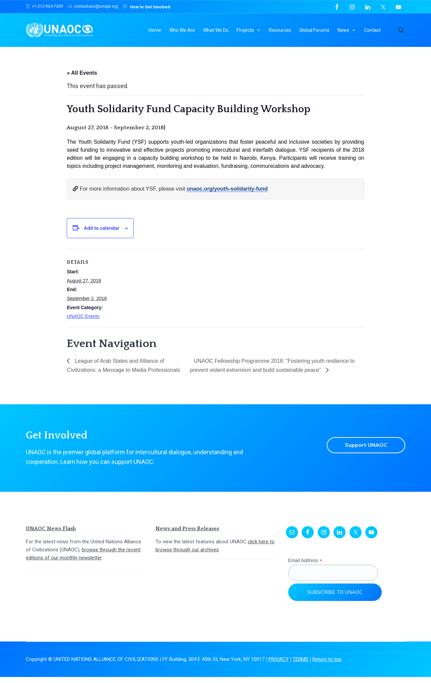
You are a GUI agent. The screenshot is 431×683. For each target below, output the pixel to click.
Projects (249, 30)
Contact (372, 30)
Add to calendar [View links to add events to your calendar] (101, 234)
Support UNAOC (366, 451)
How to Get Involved (146, 6)
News (346, 30)
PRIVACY (278, 666)
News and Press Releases (187, 535)
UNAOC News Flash (51, 535)
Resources (280, 30)
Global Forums (314, 30)
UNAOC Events (83, 322)
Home (154, 30)
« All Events (82, 79)
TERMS (300, 666)
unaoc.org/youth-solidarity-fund (227, 195)
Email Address (305, 567)
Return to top (327, 666)
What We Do (216, 30)
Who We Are (182, 30)
